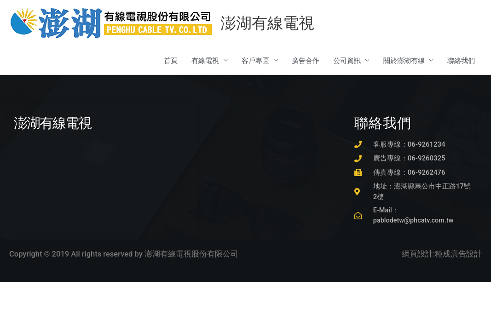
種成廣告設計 (458, 255)
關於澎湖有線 (404, 61)
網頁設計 (417, 255)
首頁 (171, 61)
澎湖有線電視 (269, 23)
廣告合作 (305, 61)
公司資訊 (347, 61)
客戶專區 (255, 61)
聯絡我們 (461, 61)
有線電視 (205, 61)
